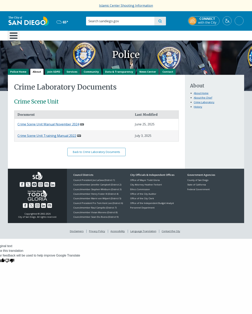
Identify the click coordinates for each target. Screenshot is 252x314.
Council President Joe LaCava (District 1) (94, 182)
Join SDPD (53, 74)
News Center (147, 74)
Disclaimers (77, 234)
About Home (201, 96)
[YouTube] (34, 187)
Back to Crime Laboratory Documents (96, 155)
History (198, 109)
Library (148, 35)
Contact (167, 74)
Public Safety (186, 35)
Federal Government (198, 192)
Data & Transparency (119, 74)
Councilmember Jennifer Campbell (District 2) (97, 187)
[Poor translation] (9, 263)
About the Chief (203, 100)
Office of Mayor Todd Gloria (145, 182)
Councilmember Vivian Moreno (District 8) (95, 215)
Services (72, 74)
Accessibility (117, 234)
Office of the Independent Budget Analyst (152, 205)
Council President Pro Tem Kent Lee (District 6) (98, 205)
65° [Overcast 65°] (62, 22)
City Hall (225, 35)
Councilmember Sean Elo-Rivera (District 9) (96, 219)
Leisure (41, 35)
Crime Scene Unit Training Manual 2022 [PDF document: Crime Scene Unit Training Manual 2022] (47, 138)
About (37, 74)
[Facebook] (22, 187)
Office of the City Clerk (142, 201)
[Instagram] (40, 187)
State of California (196, 187)
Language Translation (143, 234)
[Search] (120, 21)
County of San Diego (197, 182)
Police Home (18, 74)
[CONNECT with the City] (204, 20)
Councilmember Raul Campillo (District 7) (95, 210)
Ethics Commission (140, 192)
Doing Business (112, 35)
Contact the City (171, 234)
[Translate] (227, 20)
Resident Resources (77, 35)
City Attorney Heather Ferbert (146, 187)
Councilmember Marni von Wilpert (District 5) (97, 201)
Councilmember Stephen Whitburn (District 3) (97, 192)
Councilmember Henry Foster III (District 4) (95, 196)
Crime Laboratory (204, 105)
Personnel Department (142, 210)
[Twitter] (28, 187)
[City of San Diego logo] (28, 21)
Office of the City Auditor (143, 196)
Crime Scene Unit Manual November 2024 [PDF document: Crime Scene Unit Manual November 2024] (48, 127)
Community (91, 74)
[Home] (15, 37)
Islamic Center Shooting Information (126, 5)
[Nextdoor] (46, 187)
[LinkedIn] (52, 187)
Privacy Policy (97, 234)
